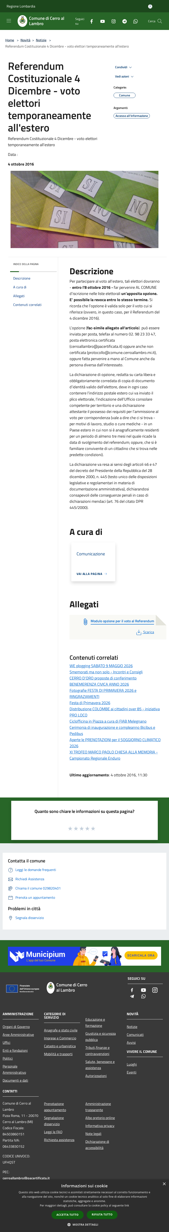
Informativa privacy (99, 1125)
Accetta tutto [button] (68, 1215)
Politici (8, 1058)
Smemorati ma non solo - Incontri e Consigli (106, 672)
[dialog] (84, 1205)
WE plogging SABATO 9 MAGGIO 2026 (101, 666)
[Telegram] (122, 21)
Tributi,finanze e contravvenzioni (97, 1050)
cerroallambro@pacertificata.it (26, 1178)
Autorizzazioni (96, 1075)
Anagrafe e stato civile (60, 1030)
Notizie (41, 40)
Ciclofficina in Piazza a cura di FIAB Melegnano (108, 721)
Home (9, 40)
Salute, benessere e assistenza (100, 1064)
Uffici (6, 1042)
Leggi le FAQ (53, 1131)
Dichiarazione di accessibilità (97, 1144)
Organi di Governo (16, 1026)
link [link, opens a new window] (127, 1205)
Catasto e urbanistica (60, 1046)
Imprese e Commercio (60, 1038)
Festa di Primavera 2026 (90, 703)
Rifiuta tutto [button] (102, 1214)
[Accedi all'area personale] (150, 6)
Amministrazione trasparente (98, 1106)
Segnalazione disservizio (54, 1121)
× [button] (164, 1184)
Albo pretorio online (100, 1117)
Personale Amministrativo (14, 1069)
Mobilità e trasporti (58, 1054)
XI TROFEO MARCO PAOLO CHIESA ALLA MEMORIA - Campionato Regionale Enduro (114, 755)
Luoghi (132, 1064)
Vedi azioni (125, 76)
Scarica (144, 632)
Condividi (124, 67)
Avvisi (131, 1042)
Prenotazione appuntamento (55, 1106)
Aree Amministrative (18, 1034)
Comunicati (135, 1034)
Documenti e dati (15, 1080)
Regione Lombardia (21, 6)
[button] (84, 1224)
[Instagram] (111, 21)
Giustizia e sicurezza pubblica (100, 1036)
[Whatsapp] (133, 21)
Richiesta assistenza (59, 1139)
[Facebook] (89, 21)
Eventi (131, 1072)
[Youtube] (100, 21)
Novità (25, 40)
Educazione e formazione (95, 1022)
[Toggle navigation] (8, 20)
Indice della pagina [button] (26, 264)
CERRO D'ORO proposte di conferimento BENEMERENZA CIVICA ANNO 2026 (103, 681)
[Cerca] (159, 21)
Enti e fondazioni (15, 1050)
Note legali (93, 1133)
